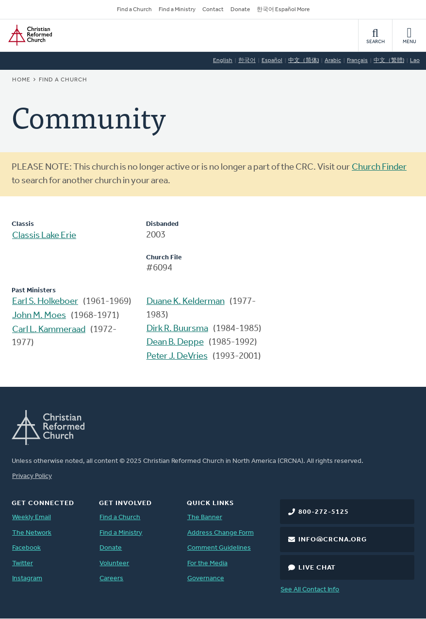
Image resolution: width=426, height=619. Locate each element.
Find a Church (134, 10)
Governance (205, 578)
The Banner (204, 517)
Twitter (22, 563)
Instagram (27, 578)
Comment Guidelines (219, 548)
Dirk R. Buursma (177, 328)
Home (21, 80)
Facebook (26, 548)
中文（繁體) (389, 60)
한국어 (247, 60)
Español (272, 60)
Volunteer (114, 563)
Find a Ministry (177, 10)
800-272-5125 (323, 512)
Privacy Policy (32, 476)
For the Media (207, 563)
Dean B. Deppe (175, 342)
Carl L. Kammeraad (48, 329)
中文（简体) (303, 60)
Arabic (333, 60)
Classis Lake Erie (44, 235)
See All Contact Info (309, 589)
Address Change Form (220, 533)
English (222, 60)
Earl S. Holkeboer (45, 301)
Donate (240, 10)
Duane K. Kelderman (186, 301)
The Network (31, 533)
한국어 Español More (283, 10)
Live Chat (317, 567)
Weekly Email (31, 517)
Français (357, 60)
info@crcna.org (332, 539)
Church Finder (379, 167)
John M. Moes (39, 315)
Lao (415, 60)
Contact (213, 10)
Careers (111, 578)
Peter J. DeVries (177, 356)
